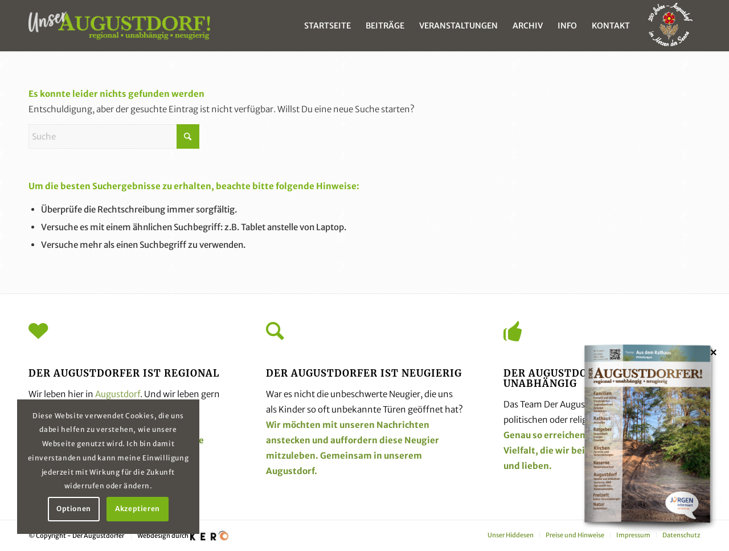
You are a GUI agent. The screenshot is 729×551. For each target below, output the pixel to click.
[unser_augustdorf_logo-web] (119, 25)
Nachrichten (402, 424)
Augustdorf (117, 394)
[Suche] (113, 136)
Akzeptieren (137, 508)
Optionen (73, 508)
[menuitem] (327, 25)
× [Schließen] (714, 352)
